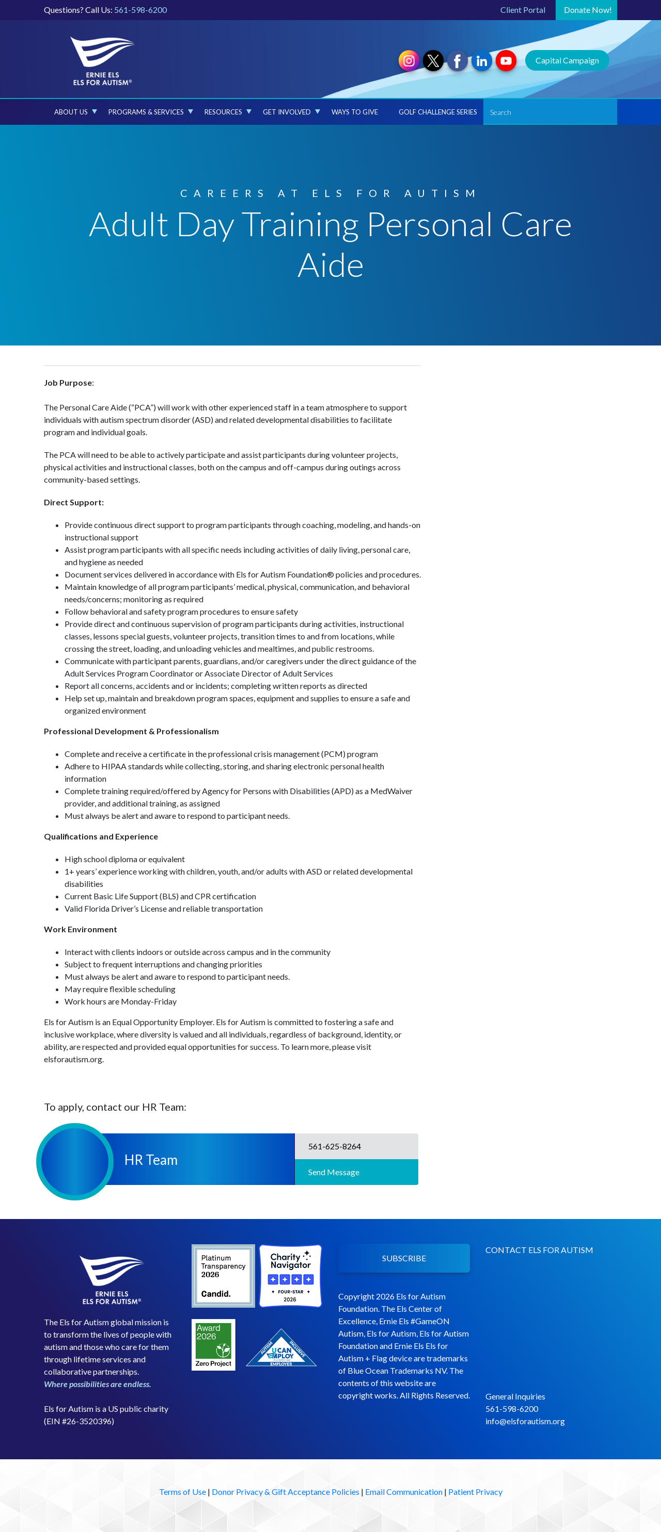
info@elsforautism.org (525, 1421)
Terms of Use (182, 1491)
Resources (227, 112)
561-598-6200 (140, 9)
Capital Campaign (567, 60)
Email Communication (404, 1491)
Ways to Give (355, 112)
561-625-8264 (333, 1146)
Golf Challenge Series (438, 112)
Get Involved (291, 112)
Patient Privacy (475, 1491)
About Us (75, 112)
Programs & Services (150, 112)
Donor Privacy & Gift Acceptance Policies (285, 1491)
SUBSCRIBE (404, 1258)
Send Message (332, 1172)
